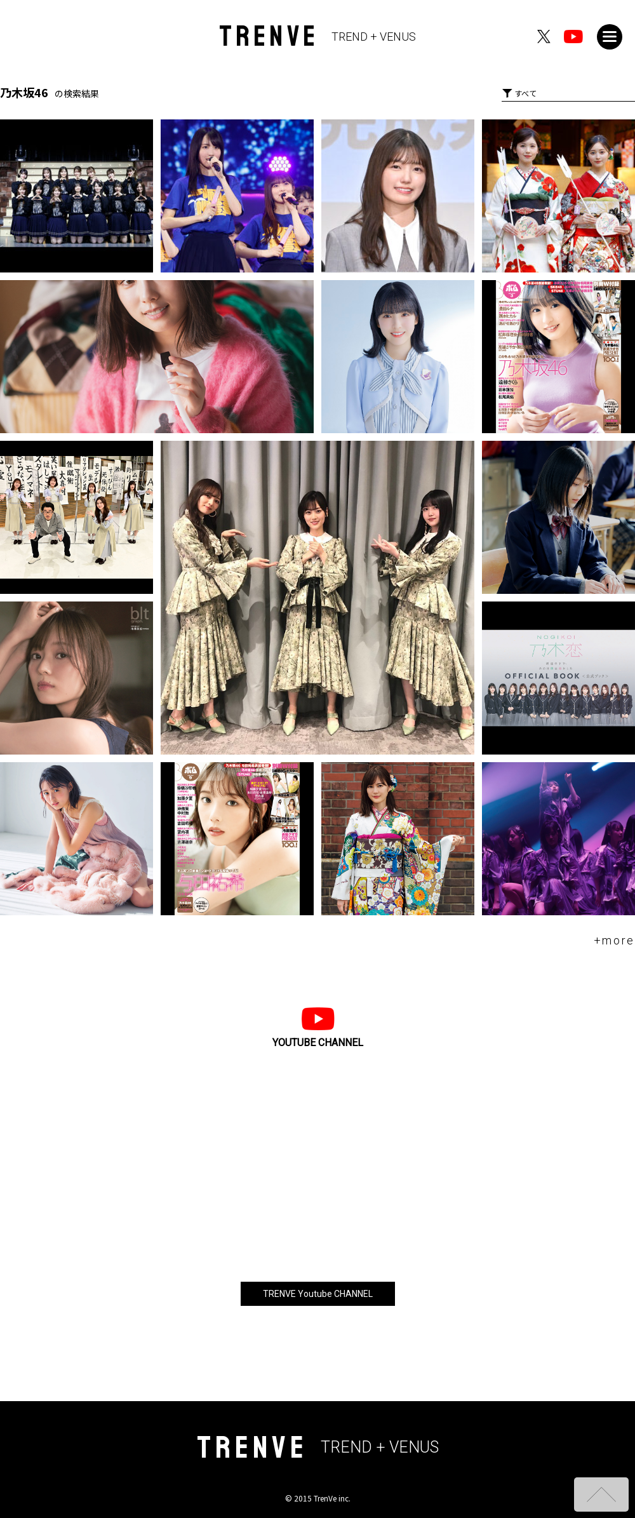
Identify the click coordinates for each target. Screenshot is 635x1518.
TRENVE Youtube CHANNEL (318, 1294)
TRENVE (318, 36)
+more (615, 940)
